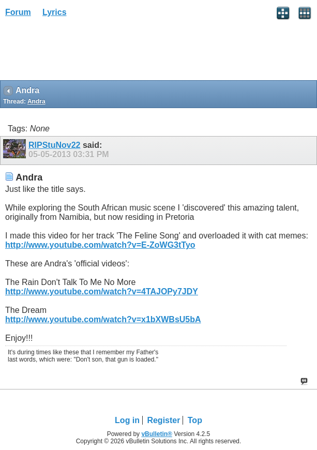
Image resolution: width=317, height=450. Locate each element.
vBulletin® (156, 434)
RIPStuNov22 (54, 145)
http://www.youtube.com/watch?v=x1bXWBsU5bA (103, 319)
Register (163, 420)
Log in (127, 420)
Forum (18, 12)
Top (195, 420)
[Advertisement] (82, 52)
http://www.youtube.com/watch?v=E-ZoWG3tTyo (100, 245)
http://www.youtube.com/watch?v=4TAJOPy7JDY (101, 291)
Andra (36, 101)
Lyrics (54, 12)
